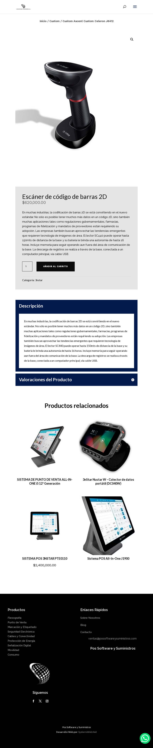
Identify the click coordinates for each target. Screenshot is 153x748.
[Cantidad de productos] (27, 266)
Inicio (43, 21)
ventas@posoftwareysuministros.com (112, 638)
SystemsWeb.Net (87, 732)
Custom (54, 21)
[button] (132, 39)
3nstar (39, 280)
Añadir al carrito (55, 266)
